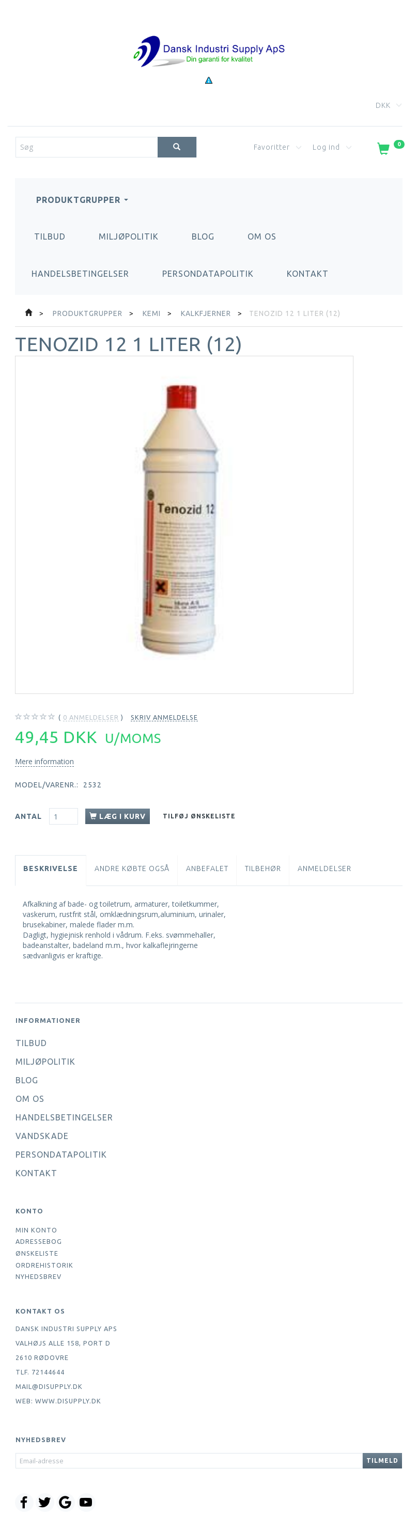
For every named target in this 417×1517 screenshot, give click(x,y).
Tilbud (50, 236)
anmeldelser (91, 717)
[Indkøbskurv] (390, 151)
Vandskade (42, 1136)
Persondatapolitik (208, 273)
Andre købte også (132, 868)
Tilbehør (263, 868)
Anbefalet (207, 868)
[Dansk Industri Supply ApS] (208, 36)
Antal (29, 816)
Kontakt (308, 273)
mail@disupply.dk (49, 1386)
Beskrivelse (50, 868)
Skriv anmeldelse (164, 717)
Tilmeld (382, 1460)
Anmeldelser (324, 868)
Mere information (44, 761)
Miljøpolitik (129, 236)
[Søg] (177, 147)
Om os (262, 236)
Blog (203, 236)
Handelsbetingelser (80, 273)
